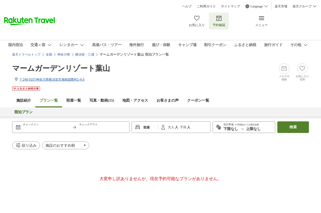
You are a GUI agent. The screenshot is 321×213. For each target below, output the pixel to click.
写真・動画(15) (101, 100)
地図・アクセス (135, 100)
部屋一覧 (73, 100)
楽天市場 (281, 6)
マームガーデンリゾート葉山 (61, 68)
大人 (171, 127)
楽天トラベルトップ (26, 54)
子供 (183, 127)
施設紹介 (23, 100)
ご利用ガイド (206, 6)
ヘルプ (187, 6)
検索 (293, 127)
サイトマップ (230, 6)
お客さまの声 (168, 100)
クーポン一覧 (198, 100)
